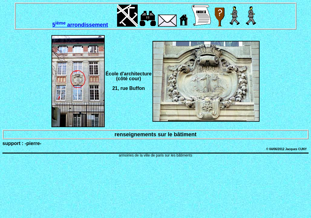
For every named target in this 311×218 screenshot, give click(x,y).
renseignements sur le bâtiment (155, 134)
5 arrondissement (80, 25)
